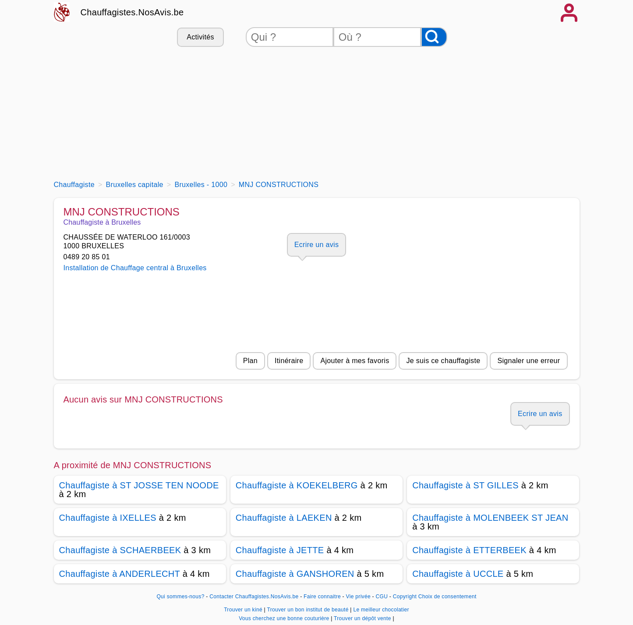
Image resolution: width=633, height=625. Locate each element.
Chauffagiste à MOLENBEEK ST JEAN (490, 518)
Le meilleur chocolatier (381, 610)
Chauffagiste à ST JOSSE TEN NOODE (139, 485)
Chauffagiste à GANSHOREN (295, 574)
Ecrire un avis (316, 244)
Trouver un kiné (244, 610)
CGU (382, 596)
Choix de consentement (447, 596)
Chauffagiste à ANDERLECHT (119, 574)
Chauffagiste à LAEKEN (284, 518)
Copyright (405, 596)
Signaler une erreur (528, 360)
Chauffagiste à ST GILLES (465, 485)
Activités (200, 37)
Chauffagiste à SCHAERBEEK (120, 550)
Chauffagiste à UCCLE (457, 574)
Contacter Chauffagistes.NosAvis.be (253, 596)
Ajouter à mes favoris (354, 360)
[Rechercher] (434, 37)
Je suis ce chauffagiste (443, 360)
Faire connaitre (322, 596)
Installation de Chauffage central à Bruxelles (135, 268)
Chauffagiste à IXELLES (107, 518)
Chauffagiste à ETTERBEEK (469, 550)
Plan (250, 360)
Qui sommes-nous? (180, 596)
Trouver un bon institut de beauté (308, 610)
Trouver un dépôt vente (363, 618)
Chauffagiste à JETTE (280, 550)
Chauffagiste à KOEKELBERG (297, 485)
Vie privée (358, 596)
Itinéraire (289, 360)
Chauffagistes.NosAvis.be (132, 12)
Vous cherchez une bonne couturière (285, 618)
